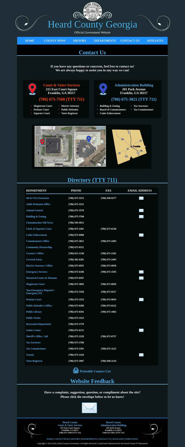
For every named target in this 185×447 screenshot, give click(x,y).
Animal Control (34, 210)
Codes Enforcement (36, 235)
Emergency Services (36, 272)
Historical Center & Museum (41, 278)
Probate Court (33, 299)
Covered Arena (34, 259)
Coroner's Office (35, 253)
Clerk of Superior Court (39, 228)
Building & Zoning (36, 216)
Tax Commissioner (36, 348)
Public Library (34, 311)
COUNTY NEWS (62, 439)
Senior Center (33, 330)
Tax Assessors (33, 342)
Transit (30, 354)
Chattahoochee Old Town (39, 222)
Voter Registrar (34, 361)
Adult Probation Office (38, 204)
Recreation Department (38, 324)
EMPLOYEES (131, 439)
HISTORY (75, 439)
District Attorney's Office (39, 265)
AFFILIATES (118, 439)
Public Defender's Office (39, 305)
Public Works (33, 318)
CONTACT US (104, 439)
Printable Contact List (95, 371)
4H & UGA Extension (37, 198)
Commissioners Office (37, 241)
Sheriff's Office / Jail (37, 336)
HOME (50, 439)
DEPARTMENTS (89, 439)
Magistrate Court (35, 284)
